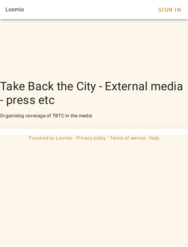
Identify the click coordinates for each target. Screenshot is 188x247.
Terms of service (128, 138)
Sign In (169, 10)
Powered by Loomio (50, 138)
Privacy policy (91, 138)
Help (154, 138)
